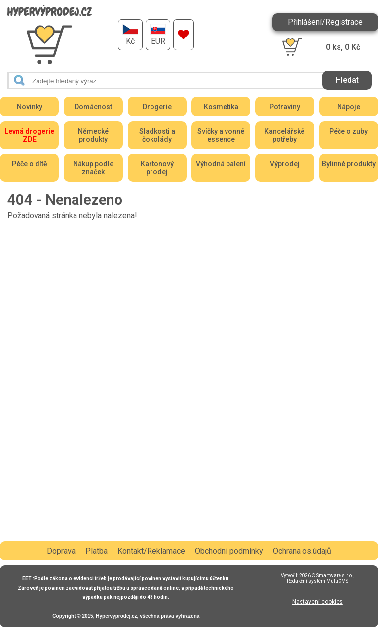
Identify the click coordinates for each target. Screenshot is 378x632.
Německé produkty (93, 135)
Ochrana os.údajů (302, 551)
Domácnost (93, 107)
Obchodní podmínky (229, 551)
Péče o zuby (348, 131)
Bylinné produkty (349, 164)
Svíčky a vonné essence (220, 135)
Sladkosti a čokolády (157, 135)
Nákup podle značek (93, 168)
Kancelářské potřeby (284, 135)
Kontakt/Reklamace (151, 551)
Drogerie (157, 107)
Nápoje (348, 107)
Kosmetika (221, 107)
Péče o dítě (29, 164)
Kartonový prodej (157, 168)
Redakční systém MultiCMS (317, 581)
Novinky (29, 107)
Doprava (61, 551)
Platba (96, 551)
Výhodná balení (221, 164)
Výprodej (285, 164)
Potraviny (284, 107)
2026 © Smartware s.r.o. (326, 575)
